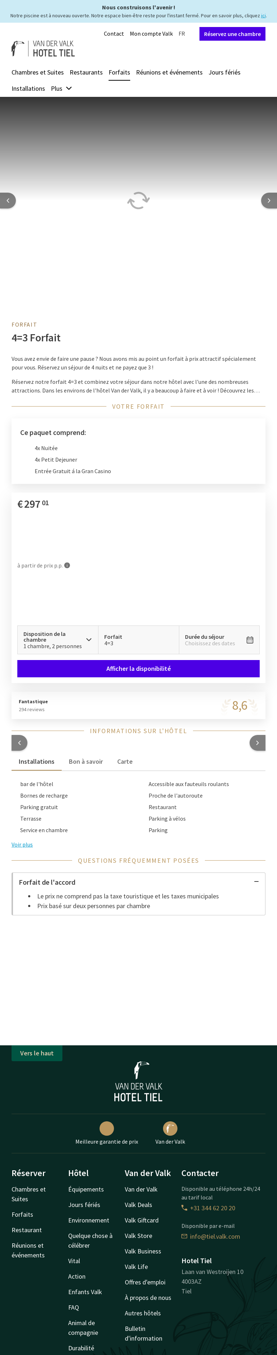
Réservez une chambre (232, 33)
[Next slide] (269, 200)
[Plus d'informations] (67, 565)
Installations (28, 88)
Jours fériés (224, 72)
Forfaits (119, 72)
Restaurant (27, 1230)
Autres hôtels (143, 1313)
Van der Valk (170, 1133)
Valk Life (136, 1266)
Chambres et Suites (38, 72)
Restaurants (86, 72)
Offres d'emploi (145, 1282)
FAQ (73, 1307)
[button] (19, 743)
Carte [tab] (125, 761)
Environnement (88, 1220)
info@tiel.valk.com (210, 1236)
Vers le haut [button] (37, 1053)
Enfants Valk (85, 1292)
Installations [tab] (36, 761)
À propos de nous (148, 1297)
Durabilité (81, 1348)
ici (263, 15)
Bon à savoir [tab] (86, 761)
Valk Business (143, 1251)
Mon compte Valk (151, 33)
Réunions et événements (169, 72)
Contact (114, 33)
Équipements (86, 1189)
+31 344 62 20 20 (208, 1208)
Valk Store (138, 1235)
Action (76, 1276)
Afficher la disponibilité (138, 668)
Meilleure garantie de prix (106, 1133)
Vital (74, 1261)
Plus (61, 88)
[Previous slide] (8, 200)
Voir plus (22, 844)
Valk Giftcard (142, 1220)
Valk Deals (138, 1205)
